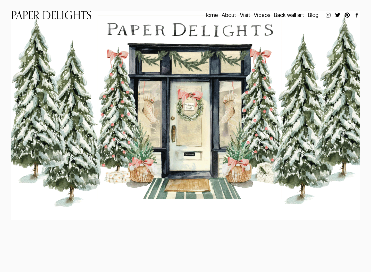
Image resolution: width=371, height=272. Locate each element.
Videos (262, 15)
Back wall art (289, 15)
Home (211, 15)
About (229, 15)
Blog (313, 15)
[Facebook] (357, 15)
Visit (245, 15)
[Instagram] (328, 15)
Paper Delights (51, 15)
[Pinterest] (347, 15)
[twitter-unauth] (338, 15)
